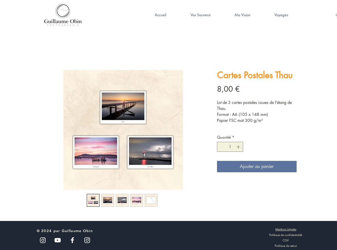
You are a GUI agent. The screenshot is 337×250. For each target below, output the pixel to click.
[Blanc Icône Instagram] (43, 240)
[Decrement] (221, 147)
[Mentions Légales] (285, 229)
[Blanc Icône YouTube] (57, 240)
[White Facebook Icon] (72, 240)
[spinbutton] (229, 147)
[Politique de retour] (285, 245)
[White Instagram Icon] (87, 240)
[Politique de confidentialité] (285, 234)
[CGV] (285, 240)
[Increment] (238, 147)
